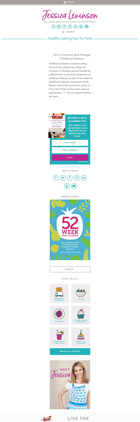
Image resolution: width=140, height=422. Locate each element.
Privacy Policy (83, 161)
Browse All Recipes (70, 351)
